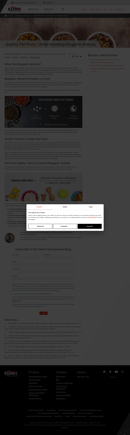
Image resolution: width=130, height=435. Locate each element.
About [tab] (91, 207)
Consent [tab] (39, 207)
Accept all (90, 226)
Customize (65, 226)
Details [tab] (65, 207)
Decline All (40, 226)
